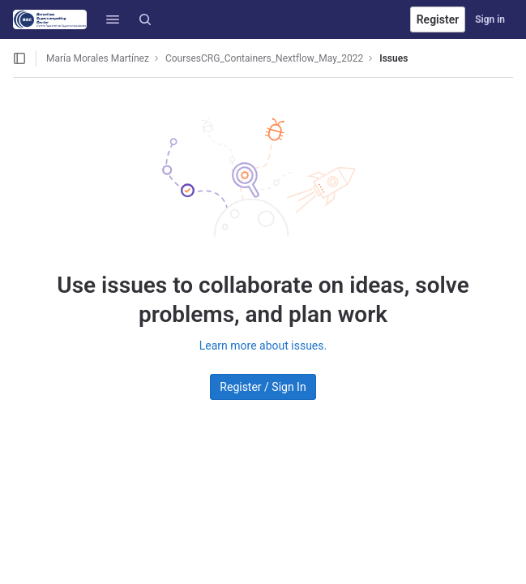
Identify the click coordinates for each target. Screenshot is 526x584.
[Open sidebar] (19, 58)
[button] (113, 19)
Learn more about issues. (263, 345)
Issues (393, 58)
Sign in (490, 19)
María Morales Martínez (97, 58)
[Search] (145, 19)
